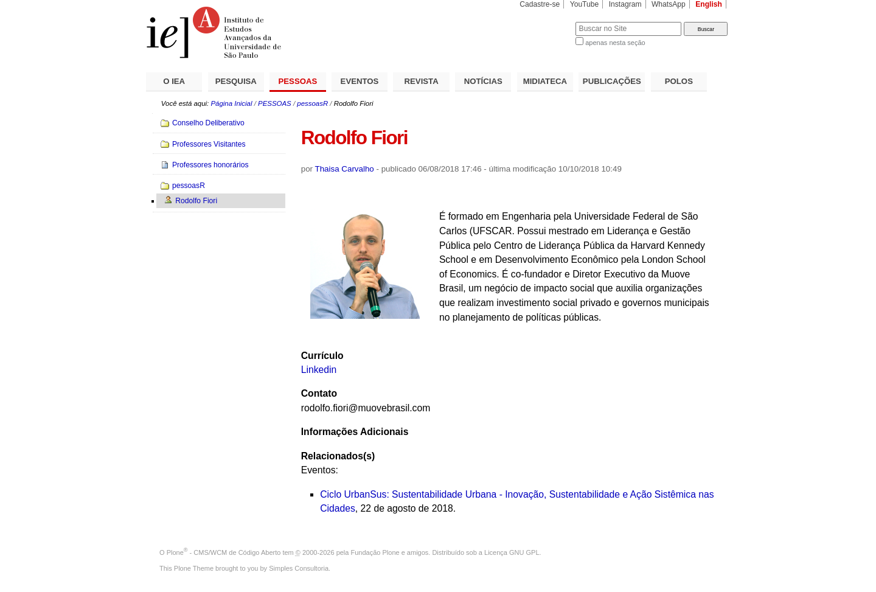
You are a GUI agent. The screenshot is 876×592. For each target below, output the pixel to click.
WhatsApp (669, 4)
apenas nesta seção (615, 42)
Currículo (322, 355)
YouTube (584, 4)
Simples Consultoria (298, 568)
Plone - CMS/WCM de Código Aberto (224, 552)
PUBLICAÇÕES (612, 81)
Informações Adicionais (355, 432)
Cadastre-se (540, 4)
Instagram (625, 4)
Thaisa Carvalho (344, 168)
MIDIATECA (545, 81)
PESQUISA (236, 81)
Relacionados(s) (338, 456)
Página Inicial (231, 103)
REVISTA (422, 81)
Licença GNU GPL (511, 552)
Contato (319, 393)
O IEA (174, 81)
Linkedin (319, 369)
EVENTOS (360, 81)
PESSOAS (298, 81)
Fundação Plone (375, 552)
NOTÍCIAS (483, 81)
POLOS (679, 81)
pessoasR (312, 103)
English (708, 4)
